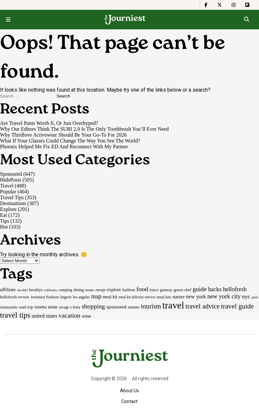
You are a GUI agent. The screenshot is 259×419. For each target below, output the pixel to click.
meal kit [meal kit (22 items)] (110, 296)
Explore (8, 209)
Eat (3, 215)
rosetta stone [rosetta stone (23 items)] (45, 306)
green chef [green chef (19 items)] (182, 289)
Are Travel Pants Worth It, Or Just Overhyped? (49, 123)
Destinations (13, 203)
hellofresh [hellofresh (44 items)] (235, 289)
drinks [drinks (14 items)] (89, 290)
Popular (8, 191)
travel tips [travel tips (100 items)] (15, 315)
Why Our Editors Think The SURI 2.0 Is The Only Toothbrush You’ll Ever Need (84, 129)
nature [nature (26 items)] (179, 296)
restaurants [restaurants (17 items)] (8, 307)
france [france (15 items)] (154, 290)
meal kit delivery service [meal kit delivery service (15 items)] (137, 297)
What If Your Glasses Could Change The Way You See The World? (70, 140)
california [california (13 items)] (50, 290)
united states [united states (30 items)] (44, 316)
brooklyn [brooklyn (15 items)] (35, 290)
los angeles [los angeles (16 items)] (81, 297)
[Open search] (246, 19)
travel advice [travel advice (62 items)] (202, 306)
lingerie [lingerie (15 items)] (65, 297)
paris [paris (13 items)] (254, 297)
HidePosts (10, 180)
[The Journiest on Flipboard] (247, 5)
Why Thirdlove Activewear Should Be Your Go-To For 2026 (63, 135)
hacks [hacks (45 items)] (215, 289)
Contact (129, 401)
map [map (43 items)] (96, 296)
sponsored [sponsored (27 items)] (116, 306)
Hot (4, 227)
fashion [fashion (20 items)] (128, 289)
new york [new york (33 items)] (196, 296)
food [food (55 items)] (142, 288)
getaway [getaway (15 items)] (166, 290)
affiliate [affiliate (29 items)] (8, 289)
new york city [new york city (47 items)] (223, 296)
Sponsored (11, 174)
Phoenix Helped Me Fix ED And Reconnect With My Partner (64, 146)
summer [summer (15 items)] (134, 307)
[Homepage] (125, 19)
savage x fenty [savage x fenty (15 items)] (69, 307)
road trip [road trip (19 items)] (26, 307)
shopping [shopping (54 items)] (93, 306)
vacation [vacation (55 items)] (70, 315)
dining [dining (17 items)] (78, 290)
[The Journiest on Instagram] (233, 5)
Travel (6, 185)
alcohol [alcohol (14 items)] (22, 290)
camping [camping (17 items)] (65, 290)
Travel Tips (12, 197)
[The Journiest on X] (219, 5)
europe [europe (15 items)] (101, 290)
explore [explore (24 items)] (114, 289)
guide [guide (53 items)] (200, 289)
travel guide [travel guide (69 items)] (237, 306)
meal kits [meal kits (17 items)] (164, 297)
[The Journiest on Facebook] (206, 5)
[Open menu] (8, 19)
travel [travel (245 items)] (173, 305)
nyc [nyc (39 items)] (246, 296)
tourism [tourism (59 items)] (151, 306)
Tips (4, 221)
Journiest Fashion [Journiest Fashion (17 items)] (45, 297)
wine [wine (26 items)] (86, 316)
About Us (129, 390)
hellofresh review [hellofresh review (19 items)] (14, 296)
